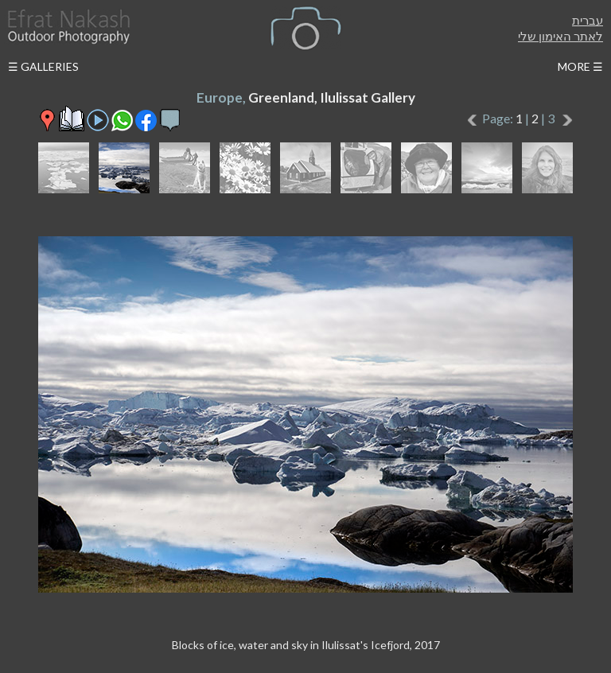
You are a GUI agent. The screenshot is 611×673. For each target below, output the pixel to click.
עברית (587, 20)
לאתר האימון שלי (560, 36)
